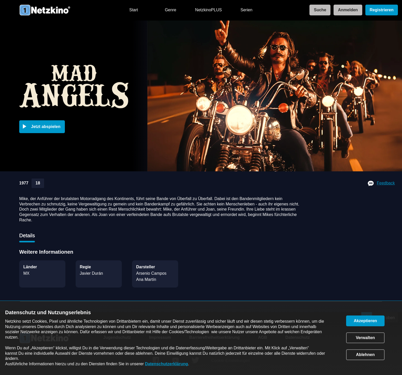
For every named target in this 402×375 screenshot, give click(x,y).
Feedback (386, 183)
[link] (318, 10)
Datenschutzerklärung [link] (166, 364)
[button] (43, 126)
